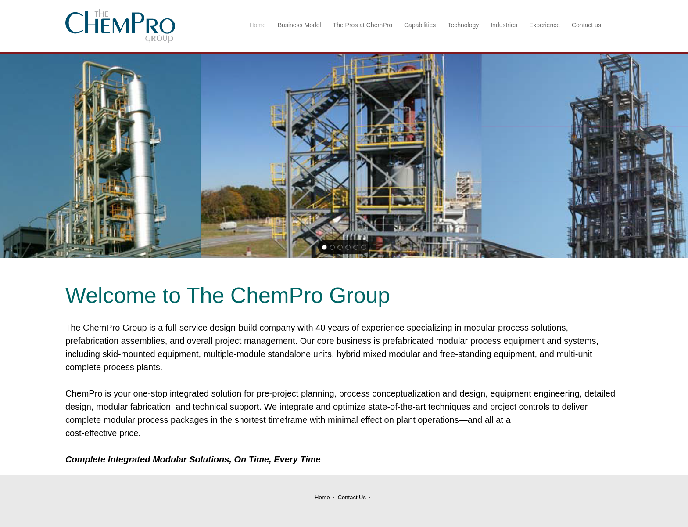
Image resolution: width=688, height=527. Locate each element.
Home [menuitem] (322, 497)
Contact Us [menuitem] (352, 497)
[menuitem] (258, 25)
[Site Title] (120, 26)
